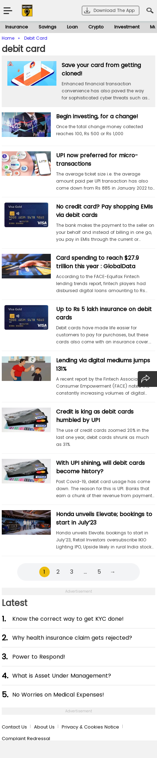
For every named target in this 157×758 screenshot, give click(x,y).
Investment (126, 27)
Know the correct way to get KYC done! (68, 619)
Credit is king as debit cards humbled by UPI (95, 416)
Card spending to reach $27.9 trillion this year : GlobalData (97, 262)
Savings (47, 27)
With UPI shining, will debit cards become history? (100, 467)
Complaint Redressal (26, 738)
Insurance (16, 27)
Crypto (96, 27)
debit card (23, 49)
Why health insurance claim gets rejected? (72, 638)
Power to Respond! (38, 657)
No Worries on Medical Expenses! (58, 695)
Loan (72, 27)
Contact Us (14, 727)
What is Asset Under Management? (61, 676)
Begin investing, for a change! (97, 116)
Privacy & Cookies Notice (90, 727)
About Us (44, 727)
